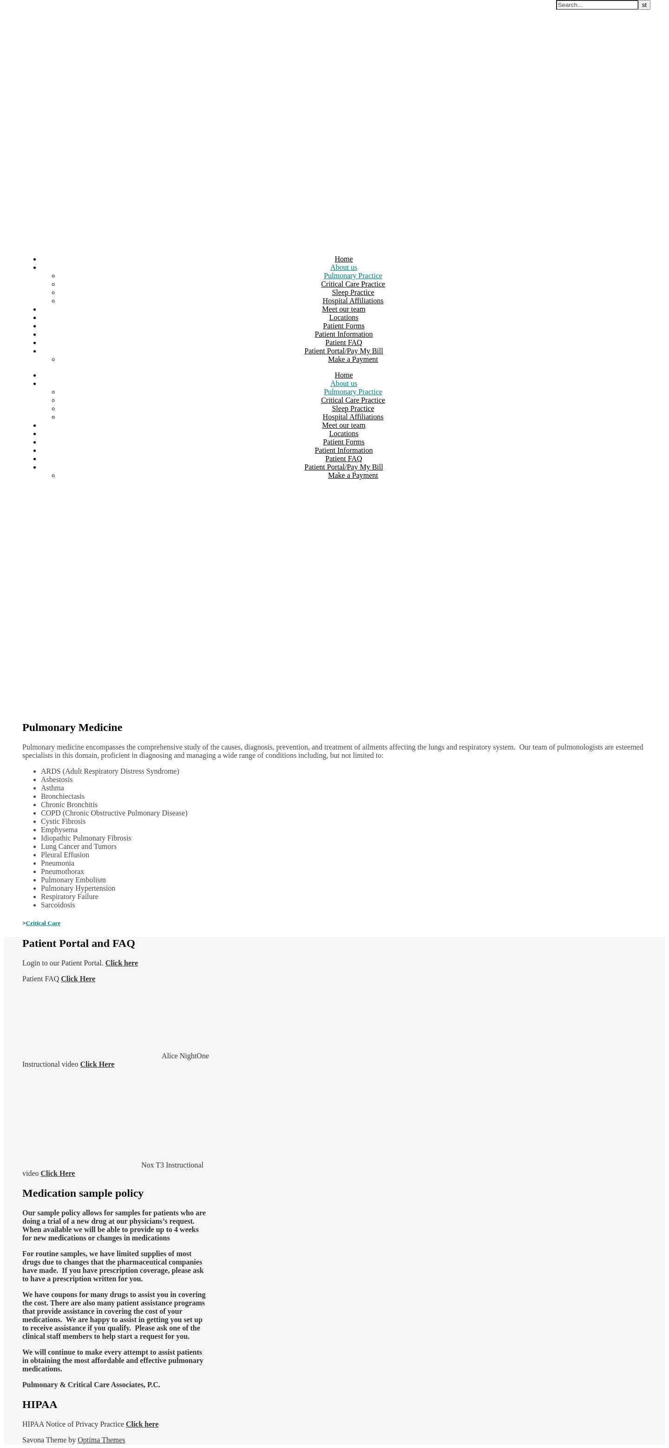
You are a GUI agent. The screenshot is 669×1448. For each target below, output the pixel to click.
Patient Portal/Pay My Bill (343, 351)
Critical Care (43, 923)
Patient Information (344, 334)
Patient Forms (343, 326)
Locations (343, 317)
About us (343, 267)
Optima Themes (101, 1440)
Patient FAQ (343, 342)
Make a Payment (353, 359)
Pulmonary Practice (353, 276)
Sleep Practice (353, 292)
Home (343, 259)
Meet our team (343, 309)
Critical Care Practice (353, 284)
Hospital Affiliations (353, 301)
